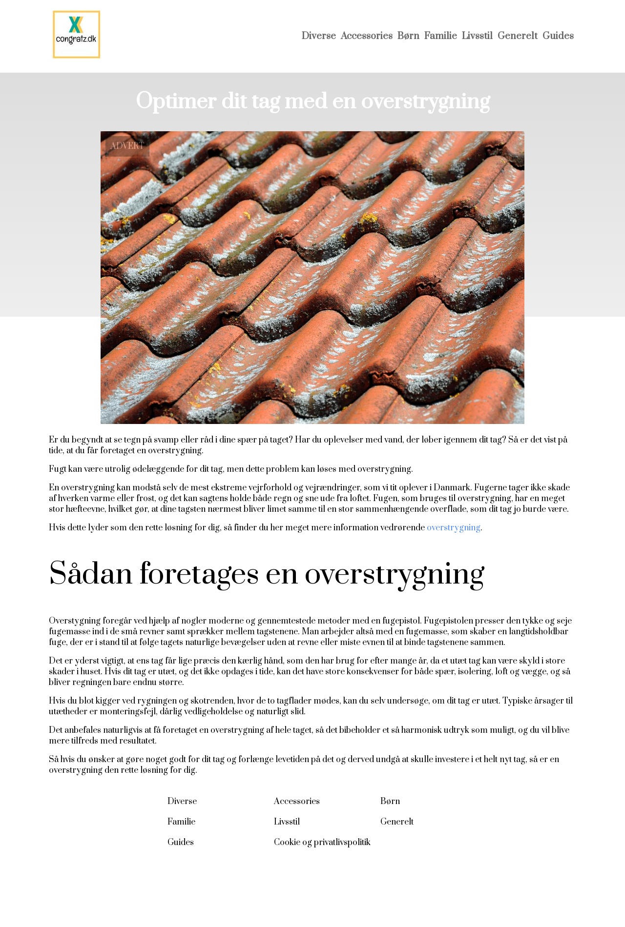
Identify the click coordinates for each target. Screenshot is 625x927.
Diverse (319, 36)
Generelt (518, 36)
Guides (558, 36)
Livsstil (477, 36)
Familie (440, 36)
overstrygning (453, 528)
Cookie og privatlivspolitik (322, 842)
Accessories (367, 36)
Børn (408, 36)
